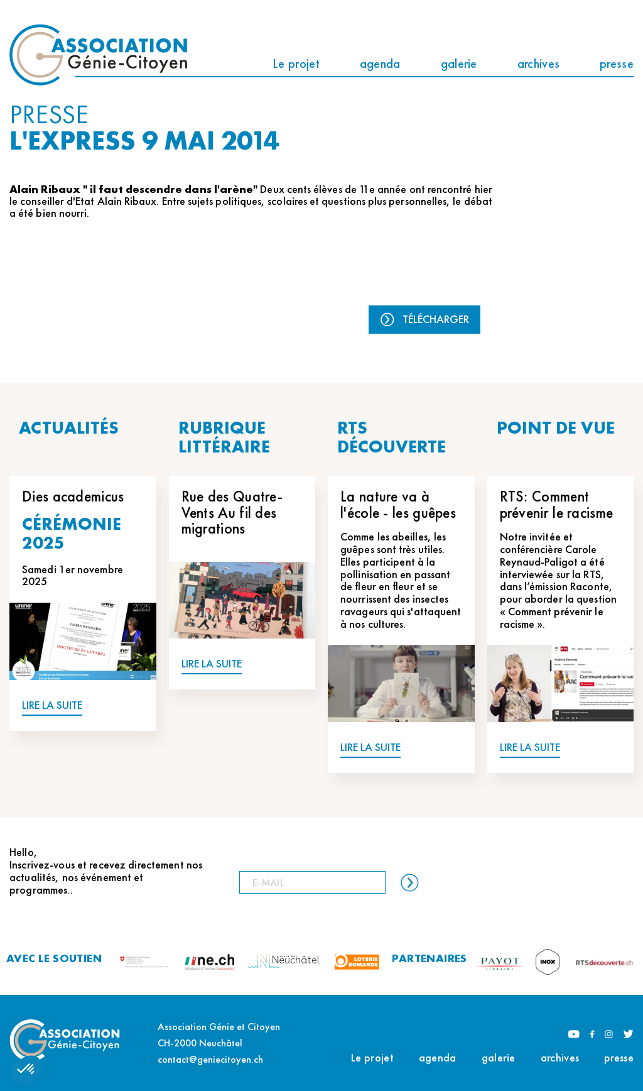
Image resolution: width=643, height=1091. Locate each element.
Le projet (296, 63)
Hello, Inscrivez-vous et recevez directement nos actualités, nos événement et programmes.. (105, 871)
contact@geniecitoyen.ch (210, 1059)
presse (617, 63)
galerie (459, 63)
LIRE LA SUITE (52, 705)
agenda (380, 63)
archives (538, 63)
